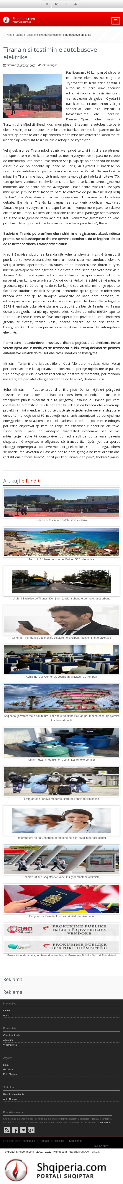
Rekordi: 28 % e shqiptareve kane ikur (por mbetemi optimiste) (62, 877)
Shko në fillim (100, 1146)
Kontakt (44, 1140)
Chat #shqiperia (11, 1035)
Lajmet (6, 1010)
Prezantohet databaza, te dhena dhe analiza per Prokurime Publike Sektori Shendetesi (61, 955)
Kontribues (28, 1140)
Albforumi (8, 1040)
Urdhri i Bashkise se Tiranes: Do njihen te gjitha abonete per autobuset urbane (61, 598)
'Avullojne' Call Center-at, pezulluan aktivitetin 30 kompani (61, 676)
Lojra (5, 1065)
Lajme (19, 34)
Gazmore (8, 1069)
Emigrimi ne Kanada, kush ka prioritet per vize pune (61, 916)
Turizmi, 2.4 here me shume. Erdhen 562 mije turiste (61, 559)
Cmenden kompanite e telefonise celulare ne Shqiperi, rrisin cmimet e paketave (61, 637)
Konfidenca (75, 1140)
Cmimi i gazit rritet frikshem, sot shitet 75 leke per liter (61, 759)
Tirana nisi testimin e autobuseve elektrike (61, 520)
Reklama (59, 1140)
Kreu (9, 34)
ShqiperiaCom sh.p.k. (86, 1151)
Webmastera (10, 1044)
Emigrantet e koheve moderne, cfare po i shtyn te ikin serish (61, 798)
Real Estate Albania (13, 1094)
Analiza (7, 1015)
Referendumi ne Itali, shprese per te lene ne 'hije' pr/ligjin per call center (61, 837)
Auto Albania (10, 1099)
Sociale (31, 34)
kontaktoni (105, 1122)
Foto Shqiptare (11, 1074)
